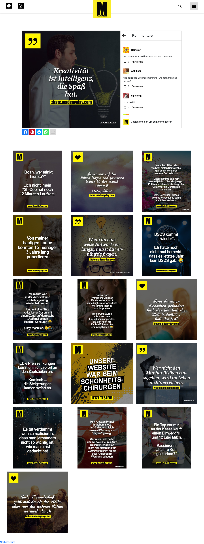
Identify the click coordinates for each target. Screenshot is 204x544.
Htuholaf (136, 49)
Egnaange (136, 95)
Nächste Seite (7, 542)
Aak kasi (136, 71)
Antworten (137, 61)
